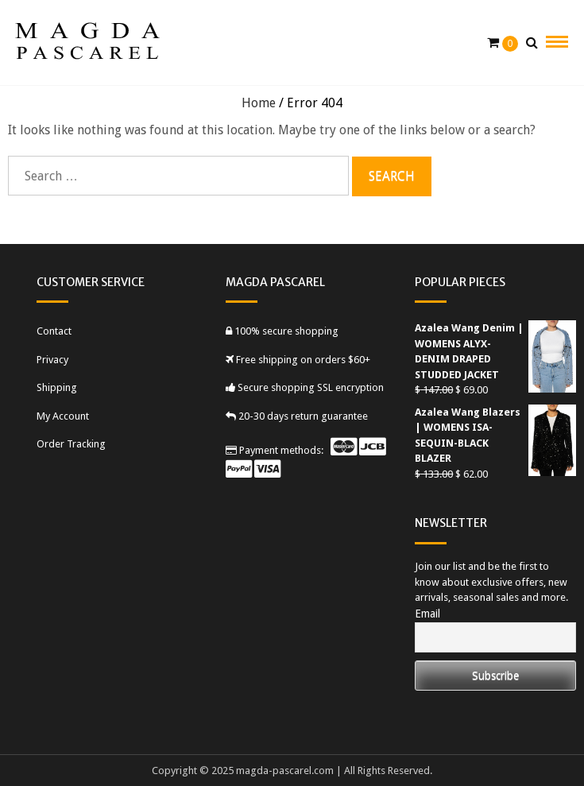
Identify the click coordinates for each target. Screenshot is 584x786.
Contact (54, 331)
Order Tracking (71, 444)
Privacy (52, 360)
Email (427, 613)
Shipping (57, 387)
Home (259, 102)
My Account (63, 416)
